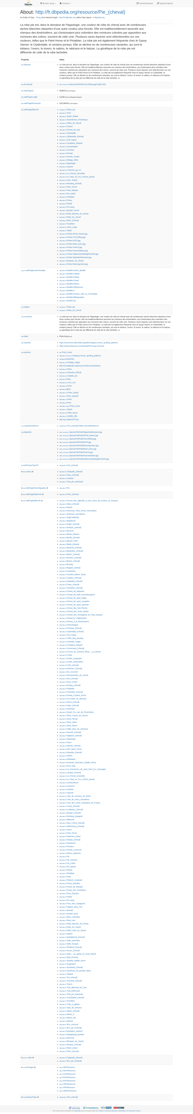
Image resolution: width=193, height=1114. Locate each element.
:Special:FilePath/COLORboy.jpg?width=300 (82, 84)
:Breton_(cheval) (69, 561)
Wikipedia (77, 1111)
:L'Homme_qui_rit (70, 170)
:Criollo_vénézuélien (71, 662)
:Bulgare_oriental (69, 568)
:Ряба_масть (68, 413)
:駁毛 (65, 389)
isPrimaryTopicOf (29, 465)
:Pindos (65, 870)
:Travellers (67, 224)
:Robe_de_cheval (70, 123)
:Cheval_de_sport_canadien (74, 601)
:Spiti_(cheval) (68, 957)
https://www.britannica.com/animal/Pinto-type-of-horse (81, 346)
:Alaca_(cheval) (69, 504)
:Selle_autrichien (69, 940)
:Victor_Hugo (68, 227)
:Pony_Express (69, 893)
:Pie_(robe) (67, 193)
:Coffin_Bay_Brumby (71, 638)
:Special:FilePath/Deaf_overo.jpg (77, 449)
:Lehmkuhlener (69, 783)
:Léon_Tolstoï (68, 180)
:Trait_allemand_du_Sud (72, 987)
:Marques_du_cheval (71, 261)
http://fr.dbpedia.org (67, 17)
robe (27, 1058)
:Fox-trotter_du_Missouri (72, 699)
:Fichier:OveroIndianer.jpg (73, 251)
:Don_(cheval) (68, 678)
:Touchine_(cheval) (70, 981)
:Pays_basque (68, 190)
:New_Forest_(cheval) (71, 823)
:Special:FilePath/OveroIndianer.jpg (78, 456)
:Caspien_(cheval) (70, 578)
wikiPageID (27, 91)
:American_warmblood (72, 514)
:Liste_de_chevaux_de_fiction (75, 796)
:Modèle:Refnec (69, 284)
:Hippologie (67, 163)
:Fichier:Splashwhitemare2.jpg (75, 257)
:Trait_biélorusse (69, 991)
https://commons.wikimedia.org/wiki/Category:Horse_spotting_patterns (88, 343)
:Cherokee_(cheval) (71, 588)
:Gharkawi (67, 709)
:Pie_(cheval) (68, 465)
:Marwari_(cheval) (70, 1044)
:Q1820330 (66, 359)
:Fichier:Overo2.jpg (70, 247)
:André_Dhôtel (68, 116)
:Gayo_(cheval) (69, 475)
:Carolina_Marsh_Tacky (72, 574)
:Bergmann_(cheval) (71, 551)
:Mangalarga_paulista (71, 1034)
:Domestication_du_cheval (73, 675)
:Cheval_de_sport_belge (72, 598)
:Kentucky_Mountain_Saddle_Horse (77, 762)
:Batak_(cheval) (69, 544)
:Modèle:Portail (69, 280)
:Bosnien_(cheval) (70, 558)
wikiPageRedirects (32, 494)
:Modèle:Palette (69, 277)
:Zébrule (66, 1021)
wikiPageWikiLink (30, 110)
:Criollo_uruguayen (70, 658)
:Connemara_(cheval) (71, 648)
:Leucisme (67, 786)
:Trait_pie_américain (71, 482)
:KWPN (65, 756)
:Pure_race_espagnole (72, 903)
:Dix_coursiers (68, 672)
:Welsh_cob (67, 1018)
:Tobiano (66, 974)
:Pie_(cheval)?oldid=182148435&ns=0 (79, 426)
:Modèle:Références (71, 287)
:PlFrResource (67, 1087)
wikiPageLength (29, 97)
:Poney (65, 200)
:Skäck (65, 409)
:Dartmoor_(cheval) (70, 668)
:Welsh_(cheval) (69, 1011)
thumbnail (26, 84)
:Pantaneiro (67, 843)
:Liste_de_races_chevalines (74, 799)
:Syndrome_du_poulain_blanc (75, 971)
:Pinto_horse (65, 352)
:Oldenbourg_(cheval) (71, 826)
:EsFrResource (67, 1077)
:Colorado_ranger (70, 642)
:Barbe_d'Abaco (69, 534)
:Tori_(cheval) (68, 977)
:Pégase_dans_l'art (70, 907)
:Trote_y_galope (69, 1004)
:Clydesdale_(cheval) (71, 136)
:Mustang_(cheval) (70, 183)
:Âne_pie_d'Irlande (70, 1028)
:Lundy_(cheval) (69, 806)
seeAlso (26, 343)
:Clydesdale (67, 133)
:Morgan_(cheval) (70, 813)
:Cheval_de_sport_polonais (74, 605)
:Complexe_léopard (70, 143)
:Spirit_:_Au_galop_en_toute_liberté (77, 954)
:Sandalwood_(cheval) (72, 937)
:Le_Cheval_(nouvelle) (72, 173)
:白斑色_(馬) (68, 416)
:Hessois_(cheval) (70, 732)
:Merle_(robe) (68, 1048)
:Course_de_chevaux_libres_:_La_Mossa (80, 652)
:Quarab (66, 910)
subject (25, 307)
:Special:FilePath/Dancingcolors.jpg (78, 445)
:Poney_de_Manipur (71, 887)
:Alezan (65, 507)
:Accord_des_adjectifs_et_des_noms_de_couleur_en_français (88, 501)
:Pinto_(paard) (68, 396)
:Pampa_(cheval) (69, 840)
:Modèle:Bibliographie (71, 297)
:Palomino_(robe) (70, 836)
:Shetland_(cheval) (70, 947)
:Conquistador (68, 146)
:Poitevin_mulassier (70, 880)
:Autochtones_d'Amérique (73, 120)
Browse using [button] (48, 3)
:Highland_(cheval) (70, 736)
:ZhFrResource (67, 1084)
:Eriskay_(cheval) (70, 685)
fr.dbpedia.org (99, 17)
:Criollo (65, 655)
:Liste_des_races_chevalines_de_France (79, 803)
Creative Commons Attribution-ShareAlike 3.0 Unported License (119, 1111)
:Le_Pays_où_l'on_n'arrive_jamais (77, 177)
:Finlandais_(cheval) (71, 692)
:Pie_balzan (67, 867)
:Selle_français (68, 944)
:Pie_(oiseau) (68, 860)
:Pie (64, 488)
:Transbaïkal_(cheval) (71, 997)
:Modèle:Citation (69, 274)
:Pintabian (67, 197)
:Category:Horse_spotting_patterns (80, 356)
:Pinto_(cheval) (69, 494)
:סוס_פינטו (67, 382)
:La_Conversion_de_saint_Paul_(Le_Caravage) (82, 769)
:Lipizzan (66, 793)
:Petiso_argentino (70, 853)
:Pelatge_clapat (69, 362)
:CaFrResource (67, 1074)
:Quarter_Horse (69, 210)
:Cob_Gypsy (67, 140)
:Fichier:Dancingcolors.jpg (73, 264)
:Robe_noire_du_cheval (72, 930)
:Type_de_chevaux (70, 1008)
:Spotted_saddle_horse (72, 961)
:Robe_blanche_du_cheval (73, 214)
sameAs (26, 352)
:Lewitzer (66, 478)
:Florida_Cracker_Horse (72, 695)
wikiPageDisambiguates (34, 488)
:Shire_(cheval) (69, 220)
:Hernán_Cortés (69, 157)
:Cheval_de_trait (69, 130)
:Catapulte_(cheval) (70, 472)
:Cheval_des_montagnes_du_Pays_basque (80, 615)
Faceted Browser (145, 3)
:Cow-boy (66, 150)
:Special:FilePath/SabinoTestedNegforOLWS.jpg (84, 459)
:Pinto (65, 369)
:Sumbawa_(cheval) (71, 967)
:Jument (66, 167)
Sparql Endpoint (165, 3)
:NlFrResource (67, 1067)
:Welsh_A (66, 1014)
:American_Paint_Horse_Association (78, 511)
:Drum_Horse (68, 682)
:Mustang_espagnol (71, 816)
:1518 (65, 113)
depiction (26, 432)
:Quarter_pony (68, 914)
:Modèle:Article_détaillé (72, 270)
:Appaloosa (67, 521)
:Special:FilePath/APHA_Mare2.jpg (78, 435)
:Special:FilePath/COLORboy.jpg (77, 439)
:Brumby (66, 564)
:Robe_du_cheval (70, 217)
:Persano (66, 846)
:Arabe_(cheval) (69, 524)
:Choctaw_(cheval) (70, 628)
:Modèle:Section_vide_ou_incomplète (78, 294)
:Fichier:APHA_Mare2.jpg (73, 234)
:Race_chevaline (69, 917)
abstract (26, 65)
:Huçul (65, 742)
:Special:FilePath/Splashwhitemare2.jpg (80, 432)
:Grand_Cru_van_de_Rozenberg (76, 712)
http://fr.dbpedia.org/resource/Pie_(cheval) (80, 12)
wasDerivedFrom (30, 426)
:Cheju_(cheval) (69, 584)
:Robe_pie (67, 110)
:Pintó (65, 386)
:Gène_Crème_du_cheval (73, 715)
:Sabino (66, 934)
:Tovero (65, 984)
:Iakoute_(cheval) (70, 746)
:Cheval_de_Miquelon (71, 591)
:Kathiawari (67, 759)
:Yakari (65, 230)
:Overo (65, 830)
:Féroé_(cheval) (69, 702)
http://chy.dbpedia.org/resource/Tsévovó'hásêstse (79, 366)
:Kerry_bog (67, 766)
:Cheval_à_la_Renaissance (74, 621)
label (24, 336)
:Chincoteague (68, 625)
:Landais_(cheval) (70, 772)
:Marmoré (66, 1038)
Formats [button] (65, 3)
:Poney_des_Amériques (72, 890)
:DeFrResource (67, 1071)
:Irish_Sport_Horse (70, 749)
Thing (38, 17)
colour (27, 472)
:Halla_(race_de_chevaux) (73, 729)
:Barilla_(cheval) (69, 537)
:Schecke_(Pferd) (70, 372)
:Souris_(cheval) (69, 950)
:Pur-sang (66, 207)
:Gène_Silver (68, 722)
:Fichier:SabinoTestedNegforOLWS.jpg (78, 254)
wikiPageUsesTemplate (33, 270)
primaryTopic (30, 1097)
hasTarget (28, 1067)
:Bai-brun (66, 531)
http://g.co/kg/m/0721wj (69, 419)
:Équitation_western (71, 1031)
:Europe (66, 153)
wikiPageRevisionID (31, 103)
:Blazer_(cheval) (69, 554)
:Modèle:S (67, 290)
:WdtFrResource (68, 1091)
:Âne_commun (68, 1024)
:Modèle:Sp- (67, 301)
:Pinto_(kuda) (68, 393)
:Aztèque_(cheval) (70, 527)
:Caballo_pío (68, 376)
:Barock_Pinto (68, 541)
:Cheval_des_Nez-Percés (73, 608)
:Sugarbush (67, 964)
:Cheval (66, 126)
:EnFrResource (67, 1081)
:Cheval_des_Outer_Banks (74, 611)
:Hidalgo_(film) (68, 160)
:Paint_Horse (68, 187)
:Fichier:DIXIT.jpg (69, 240)
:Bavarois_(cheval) (70, 548)
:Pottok (65, 204)
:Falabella (66, 689)
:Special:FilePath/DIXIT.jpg (75, 442)
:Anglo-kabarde (69, 517)
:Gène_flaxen (68, 725)
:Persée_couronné (70, 850)
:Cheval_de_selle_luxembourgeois (77, 595)
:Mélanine (66, 820)
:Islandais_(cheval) (70, 752)
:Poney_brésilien (69, 883)
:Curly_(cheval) (69, 665)
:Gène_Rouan (68, 719)
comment (26, 317)
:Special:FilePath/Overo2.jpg (76, 452)
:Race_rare (67, 920)
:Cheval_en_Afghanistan (73, 618)
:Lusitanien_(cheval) (71, 809)
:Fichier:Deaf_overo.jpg (72, 244)
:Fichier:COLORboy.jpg (72, 237)
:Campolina (67, 571)
